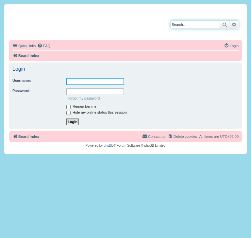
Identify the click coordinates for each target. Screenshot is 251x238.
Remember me (81, 106)
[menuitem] (43, 46)
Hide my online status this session (96, 112)
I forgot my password (83, 98)
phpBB (108, 145)
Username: (21, 80)
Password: (21, 91)
